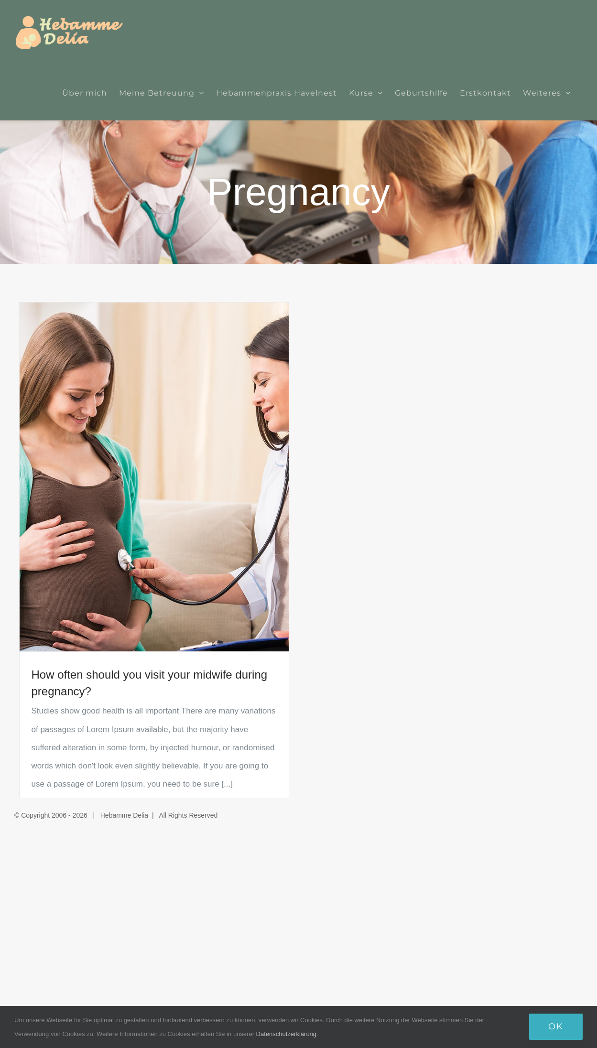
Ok (556, 1026)
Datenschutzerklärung (286, 1033)
